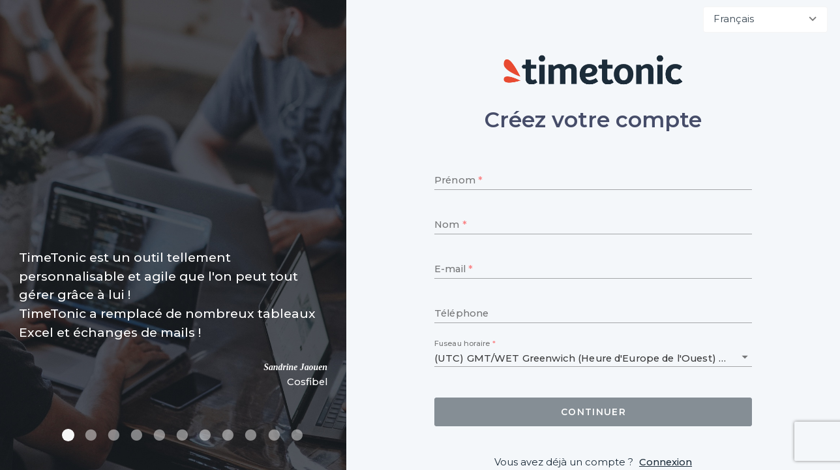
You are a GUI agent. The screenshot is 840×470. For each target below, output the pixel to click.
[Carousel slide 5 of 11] (159, 435)
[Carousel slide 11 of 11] (297, 435)
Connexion (665, 462)
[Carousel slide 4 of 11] (136, 435)
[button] (745, 357)
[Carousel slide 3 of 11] (114, 435)
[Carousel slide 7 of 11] (205, 435)
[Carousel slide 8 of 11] (228, 435)
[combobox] (765, 20)
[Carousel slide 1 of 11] (68, 435)
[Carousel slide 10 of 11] (273, 435)
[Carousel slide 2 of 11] (91, 435)
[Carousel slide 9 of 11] (251, 435)
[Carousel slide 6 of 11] (182, 435)
